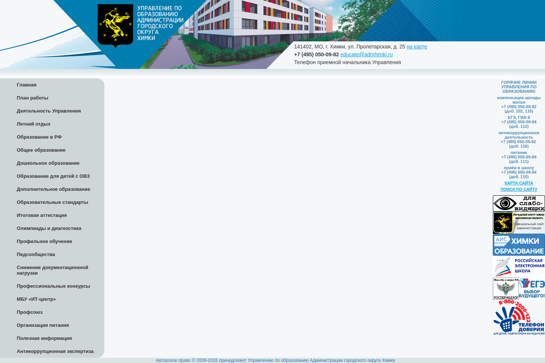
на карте (417, 47)
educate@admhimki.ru (366, 54)
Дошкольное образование (48, 163)
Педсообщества (36, 254)
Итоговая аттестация (42, 215)
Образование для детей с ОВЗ (53, 176)
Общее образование (41, 150)
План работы (32, 98)
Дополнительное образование (53, 189)
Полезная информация (44, 338)
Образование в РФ (39, 137)
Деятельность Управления (49, 111)
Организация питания (43, 325)
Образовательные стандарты (52, 202)
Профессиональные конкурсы (53, 286)
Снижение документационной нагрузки (52, 270)
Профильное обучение (44, 241)
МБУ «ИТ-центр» (36, 299)
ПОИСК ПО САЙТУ (519, 189)
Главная (27, 85)
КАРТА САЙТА (519, 183)
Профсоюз (29, 312)
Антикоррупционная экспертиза (55, 351)
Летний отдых (33, 124)
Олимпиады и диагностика (49, 228)
